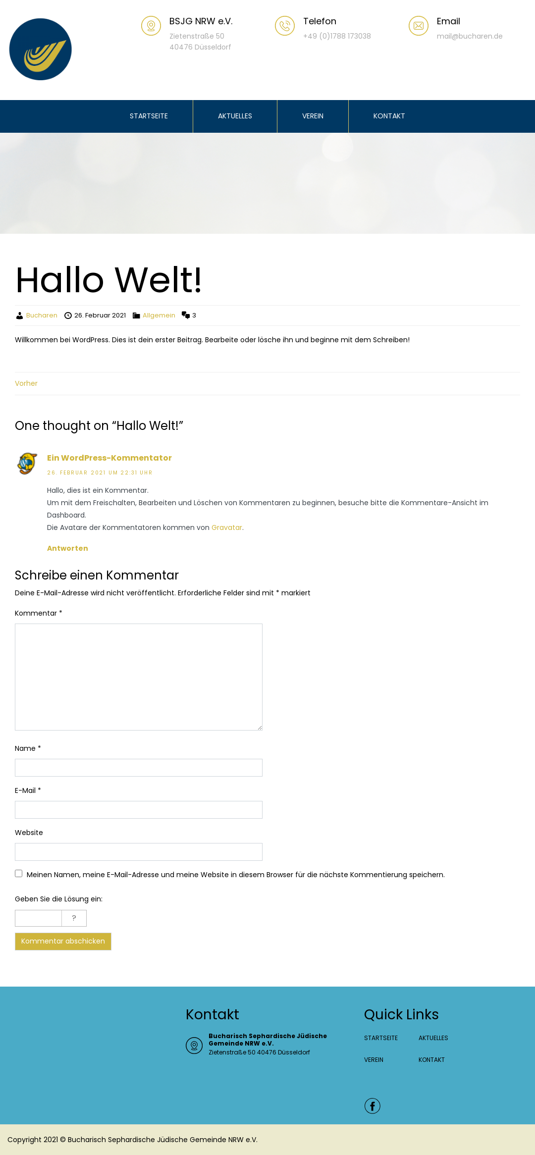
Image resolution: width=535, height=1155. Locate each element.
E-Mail (28, 790)
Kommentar (38, 613)
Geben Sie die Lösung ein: (59, 899)
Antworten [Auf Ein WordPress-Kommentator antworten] (67, 548)
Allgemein (159, 315)
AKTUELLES (235, 116)
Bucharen (41, 315)
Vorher (26, 383)
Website (29, 833)
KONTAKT (389, 116)
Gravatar (227, 527)
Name (28, 748)
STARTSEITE (149, 116)
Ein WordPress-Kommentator (109, 458)
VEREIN (312, 116)
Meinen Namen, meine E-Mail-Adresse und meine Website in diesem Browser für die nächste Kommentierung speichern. (236, 875)
